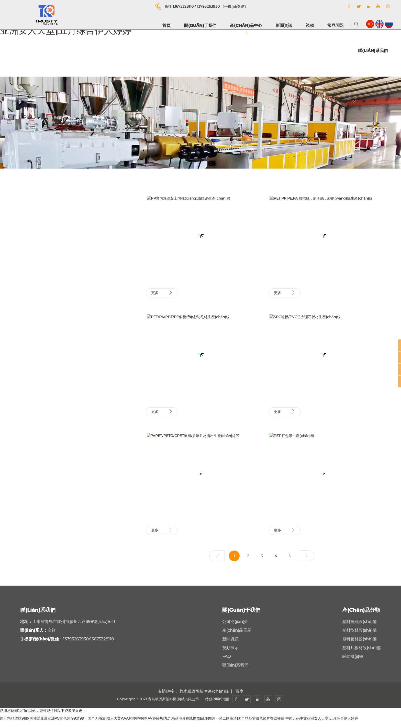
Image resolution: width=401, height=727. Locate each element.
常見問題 (331, 25)
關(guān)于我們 (196, 25)
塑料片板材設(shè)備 (361, 653)
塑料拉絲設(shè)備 (359, 627)
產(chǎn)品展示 (236, 636)
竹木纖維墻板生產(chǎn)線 (204, 697)
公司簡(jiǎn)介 (235, 627)
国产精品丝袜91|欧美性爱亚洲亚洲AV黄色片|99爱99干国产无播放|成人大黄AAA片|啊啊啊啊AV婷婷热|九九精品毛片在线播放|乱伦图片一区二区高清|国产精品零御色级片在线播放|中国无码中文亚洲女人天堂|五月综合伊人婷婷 (179, 724)
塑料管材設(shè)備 (359, 645)
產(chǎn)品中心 (242, 25)
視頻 (305, 25)
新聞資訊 (279, 25)
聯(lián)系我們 (373, 50)
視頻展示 (230, 653)
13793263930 (209, 6)
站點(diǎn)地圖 (217, 705)
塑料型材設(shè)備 (359, 636)
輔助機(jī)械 (352, 662)
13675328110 (184, 6)
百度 (239, 697)
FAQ (226, 662)
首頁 (162, 25)
